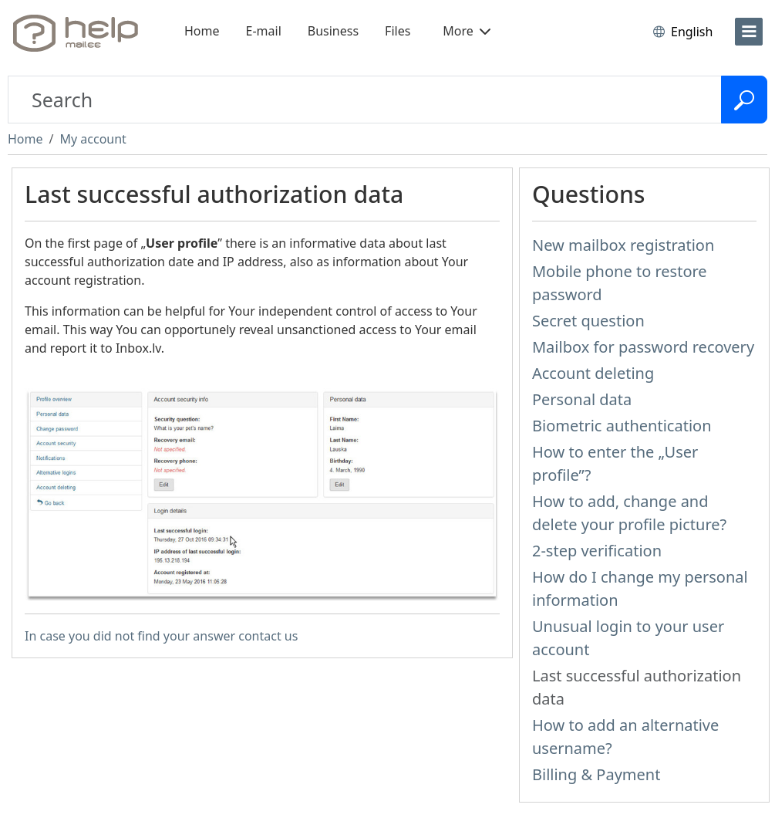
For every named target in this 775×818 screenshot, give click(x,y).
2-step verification (597, 550)
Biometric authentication (622, 425)
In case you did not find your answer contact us (161, 635)
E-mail (263, 30)
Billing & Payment (596, 774)
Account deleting (593, 373)
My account (92, 138)
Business (333, 30)
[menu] (749, 32)
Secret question (588, 320)
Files (397, 30)
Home (202, 30)
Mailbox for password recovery (643, 346)
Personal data (582, 399)
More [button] (466, 30)
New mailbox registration (623, 245)
